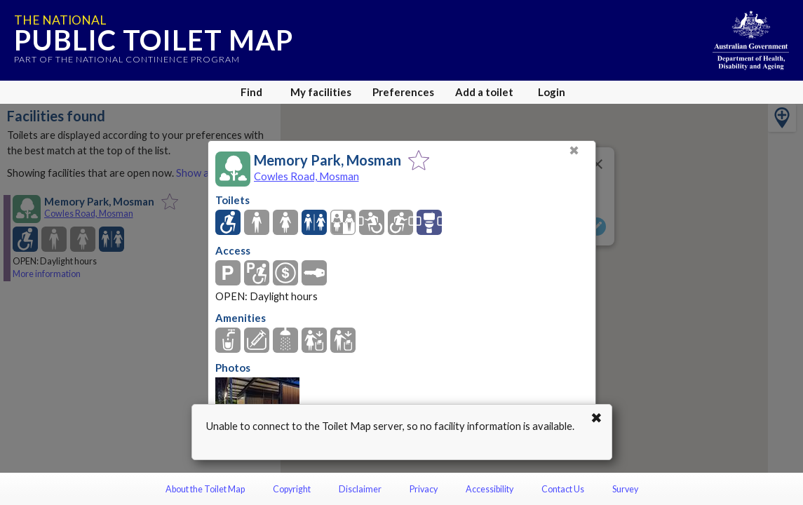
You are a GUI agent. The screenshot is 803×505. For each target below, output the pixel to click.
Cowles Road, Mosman (306, 176)
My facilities (320, 92)
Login (551, 92)
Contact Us (562, 489)
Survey (625, 489)
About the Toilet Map (205, 489)
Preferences (403, 92)
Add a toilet (484, 92)
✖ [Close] (574, 150)
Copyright (292, 489)
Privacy (424, 489)
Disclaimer (360, 489)
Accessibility (489, 489)
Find (251, 92)
